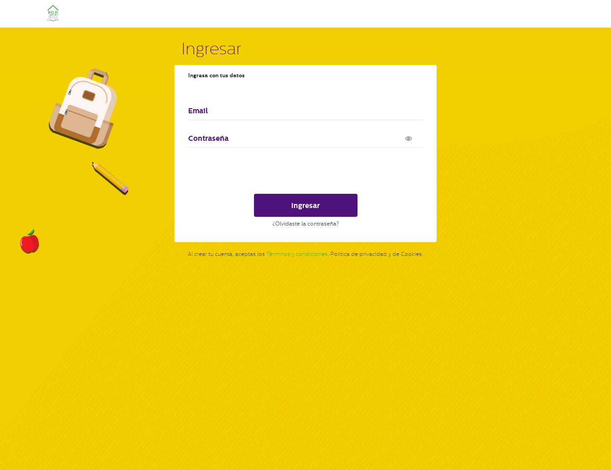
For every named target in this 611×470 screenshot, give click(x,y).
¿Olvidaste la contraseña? (305, 223)
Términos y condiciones (297, 254)
